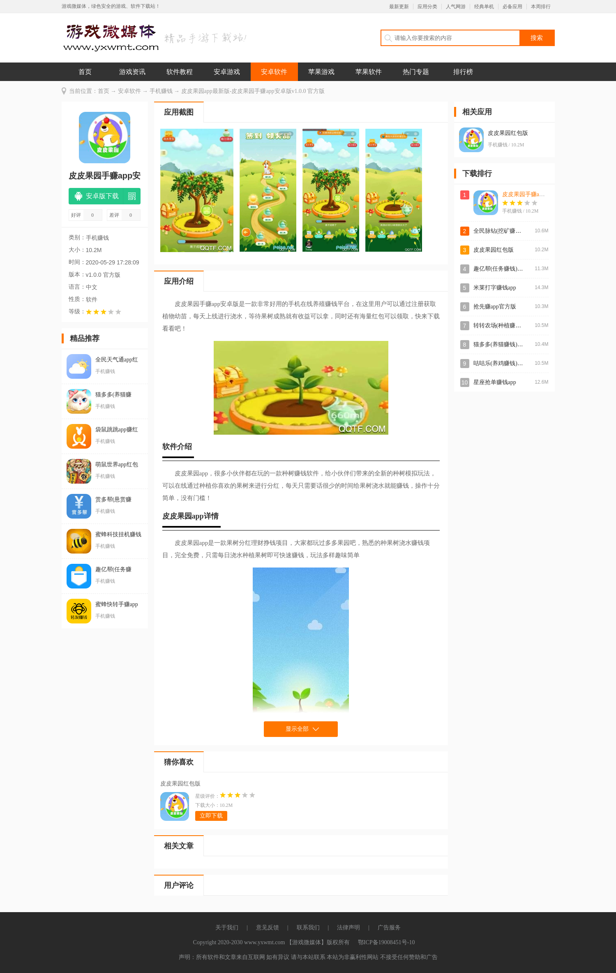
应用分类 (427, 6)
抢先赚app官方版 (494, 306)
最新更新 (399, 6)
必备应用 (512, 6)
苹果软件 (368, 71)
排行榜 (463, 71)
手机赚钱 (161, 91)
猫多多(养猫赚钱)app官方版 (508, 344)
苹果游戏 (321, 71)
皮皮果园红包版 (180, 784)
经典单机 (484, 6)
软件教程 (179, 71)
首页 (85, 71)
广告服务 (389, 927)
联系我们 (308, 927)
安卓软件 (274, 71)
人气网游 (456, 6)
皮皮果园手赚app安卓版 (532, 194)
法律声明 (348, 927)
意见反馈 (267, 927)
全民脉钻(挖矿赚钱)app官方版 (511, 231)
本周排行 (541, 6)
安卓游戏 (227, 71)
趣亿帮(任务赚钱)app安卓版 (508, 269)
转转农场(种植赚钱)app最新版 (511, 325)
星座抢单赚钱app (494, 382)
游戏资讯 (132, 71)
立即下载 (211, 816)
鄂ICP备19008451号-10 (386, 942)
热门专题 (416, 71)
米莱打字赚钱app (494, 288)
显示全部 (297, 729)
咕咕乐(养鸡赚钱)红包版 (504, 363)
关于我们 (226, 927)
